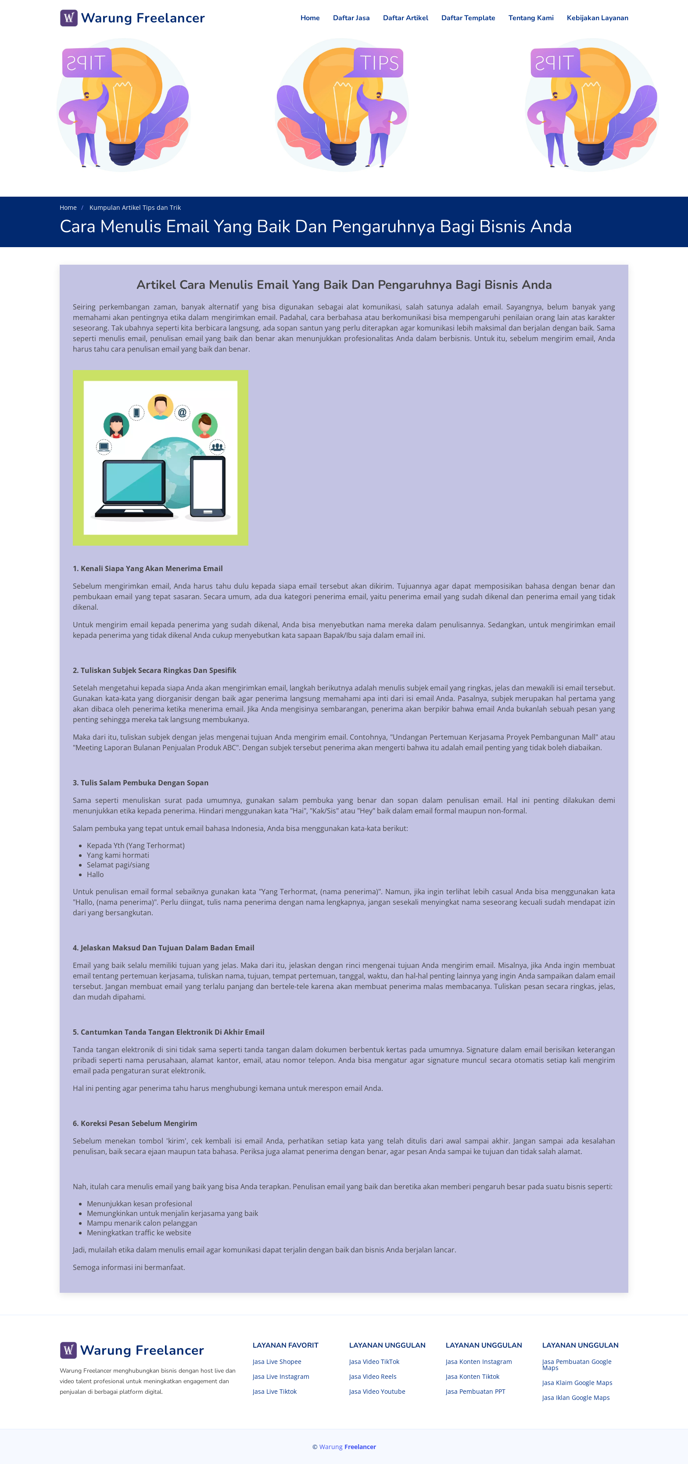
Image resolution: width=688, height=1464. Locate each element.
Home (310, 18)
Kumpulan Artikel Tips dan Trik (134, 207)
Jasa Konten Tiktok (472, 1377)
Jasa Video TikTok (374, 1362)
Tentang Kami (531, 18)
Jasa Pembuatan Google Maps (577, 1365)
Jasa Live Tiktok (275, 1391)
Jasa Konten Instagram (479, 1362)
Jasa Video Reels (373, 1377)
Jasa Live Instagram (281, 1377)
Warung (347, 1446)
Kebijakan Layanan (597, 18)
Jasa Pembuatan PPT (475, 1391)
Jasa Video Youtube (377, 1391)
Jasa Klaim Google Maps (577, 1383)
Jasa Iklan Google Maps (576, 1398)
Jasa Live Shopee (277, 1362)
